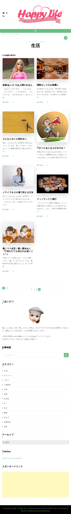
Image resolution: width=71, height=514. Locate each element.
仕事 (16, 82)
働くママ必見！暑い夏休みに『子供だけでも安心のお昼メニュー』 (17, 251)
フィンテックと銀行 (47, 199)
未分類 (6, 398)
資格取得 (7, 422)
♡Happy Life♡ (22, 508)
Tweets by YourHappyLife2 (13, 458)
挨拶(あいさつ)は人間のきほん (18, 85)
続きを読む (6, 102)
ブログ (44, 82)
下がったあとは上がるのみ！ (52, 147)
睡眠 (5, 413)
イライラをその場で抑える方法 (17, 193)
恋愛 (59, 145)
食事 (5, 426)
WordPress (46, 511)
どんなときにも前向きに (15, 138)
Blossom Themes (27, 511)
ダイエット (8, 375)
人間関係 (10, 82)
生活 (19, 82)
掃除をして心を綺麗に (48, 84)
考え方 (6, 417)
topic (5, 82)
